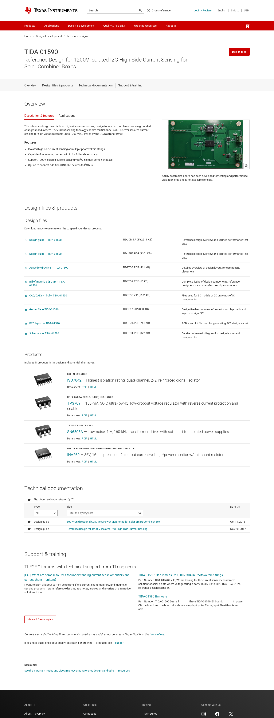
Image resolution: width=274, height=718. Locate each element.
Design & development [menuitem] (81, 25)
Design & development (49, 36)
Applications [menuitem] (51, 25)
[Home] (51, 10)
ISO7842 (74, 391)
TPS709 (73, 414)
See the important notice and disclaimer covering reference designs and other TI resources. (77, 682)
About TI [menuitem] (171, 25)
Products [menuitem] (29, 25)
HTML (93, 398)
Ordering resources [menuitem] (145, 25)
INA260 (73, 466)
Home (27, 36)
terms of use (157, 646)
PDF (84, 398)
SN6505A (75, 443)
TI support (118, 654)
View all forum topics (40, 631)
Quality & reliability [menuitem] (114, 25)
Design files (239, 51)
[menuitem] (247, 25)
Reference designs (77, 36)
